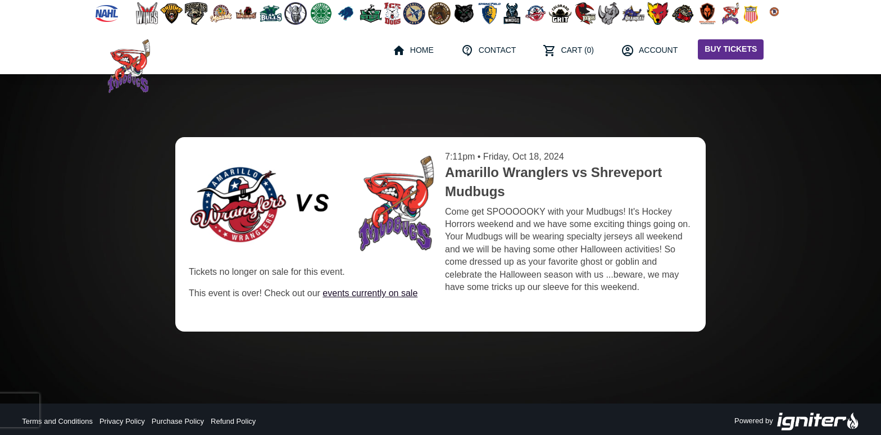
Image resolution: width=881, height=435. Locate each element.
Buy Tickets (731, 48)
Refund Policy (233, 421)
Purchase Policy (178, 421)
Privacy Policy (122, 421)
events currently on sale (370, 293)
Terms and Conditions (57, 421)
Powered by (796, 422)
